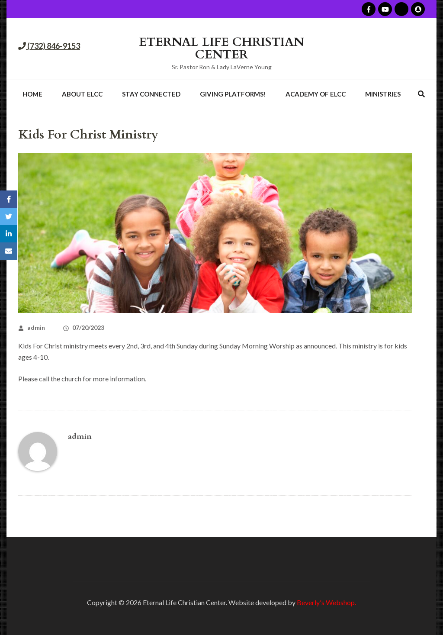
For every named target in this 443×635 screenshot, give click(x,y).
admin (36, 327)
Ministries (383, 94)
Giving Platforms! (233, 94)
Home (32, 94)
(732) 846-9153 (53, 46)
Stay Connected (151, 94)
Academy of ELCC (316, 94)
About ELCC (82, 94)
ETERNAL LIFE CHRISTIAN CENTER (221, 48)
